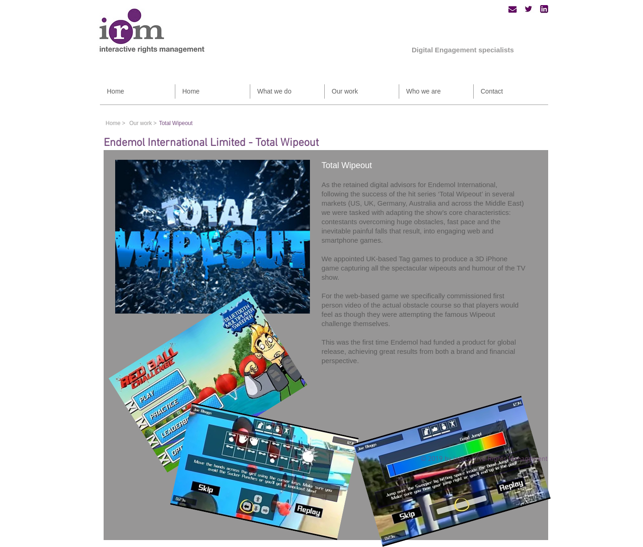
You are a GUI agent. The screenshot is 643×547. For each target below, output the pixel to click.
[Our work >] (143, 123)
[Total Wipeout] (176, 123)
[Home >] (115, 123)
